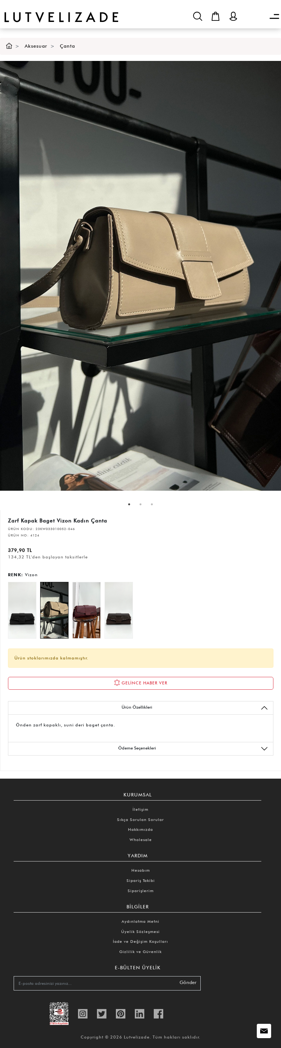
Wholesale (141, 839)
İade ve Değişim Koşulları (140, 941)
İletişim (140, 809)
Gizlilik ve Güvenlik (140, 951)
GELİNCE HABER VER (140, 682)
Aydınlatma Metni (140, 921)
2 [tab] (140, 504)
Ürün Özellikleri (195, 708)
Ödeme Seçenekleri (193, 749)
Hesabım (140, 870)
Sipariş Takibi (140, 880)
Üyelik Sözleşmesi (140, 931)
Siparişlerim (141, 890)
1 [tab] (129, 504)
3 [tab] (152, 504)
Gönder (188, 982)
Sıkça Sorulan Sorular (140, 819)
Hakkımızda (140, 829)
